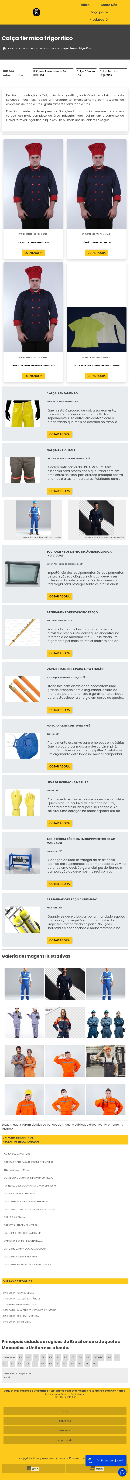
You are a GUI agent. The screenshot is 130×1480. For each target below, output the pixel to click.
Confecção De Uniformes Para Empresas (28, 1178)
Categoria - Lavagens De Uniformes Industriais (29, 1310)
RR (79, 1363)
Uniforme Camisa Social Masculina (25, 1248)
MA (27, 1363)
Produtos (100, 20)
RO (72, 1363)
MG (28, 1357)
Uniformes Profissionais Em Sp (22, 1233)
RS (65, 1357)
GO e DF (98, 1357)
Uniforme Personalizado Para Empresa (50, 73)
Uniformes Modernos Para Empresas (26, 1201)
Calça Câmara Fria (86, 73)
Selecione (9, 1357)
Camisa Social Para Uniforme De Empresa (28, 1162)
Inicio (65, 1411)
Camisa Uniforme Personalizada (23, 1241)
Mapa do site (65, 1440)
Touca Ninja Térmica (16, 1170)
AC (4, 1363)
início (85, 5)
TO (94, 1363)
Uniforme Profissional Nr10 (20, 1256)
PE (73, 1357)
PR (50, 1357)
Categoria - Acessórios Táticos (21, 1298)
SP (43, 1357)
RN (64, 1363)
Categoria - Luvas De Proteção (20, 1304)
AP (19, 1363)
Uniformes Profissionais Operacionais (27, 1264)
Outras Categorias (17, 1281)
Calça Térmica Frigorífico (109, 73)
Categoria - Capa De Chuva (18, 1292)
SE (87, 1363)
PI (58, 1363)
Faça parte (99, 12)
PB (50, 1363)
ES (36, 1357)
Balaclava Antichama (17, 1154)
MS (43, 1363)
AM (109, 1357)
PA (116, 1357)
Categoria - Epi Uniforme (17, 1321)
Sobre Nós (109, 5)
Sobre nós (65, 1421)
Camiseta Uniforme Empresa (20, 1225)
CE (87, 1357)
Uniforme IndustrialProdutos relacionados (21, 1139)
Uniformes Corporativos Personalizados (29, 1209)
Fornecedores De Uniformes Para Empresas (30, 1185)
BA (80, 1357)
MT (35, 1363)
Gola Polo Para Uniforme (19, 1193)
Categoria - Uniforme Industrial (21, 1316)
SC (58, 1357)
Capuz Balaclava (14, 1217)
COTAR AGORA (33, 252)
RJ (20, 1357)
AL (12, 1363)
